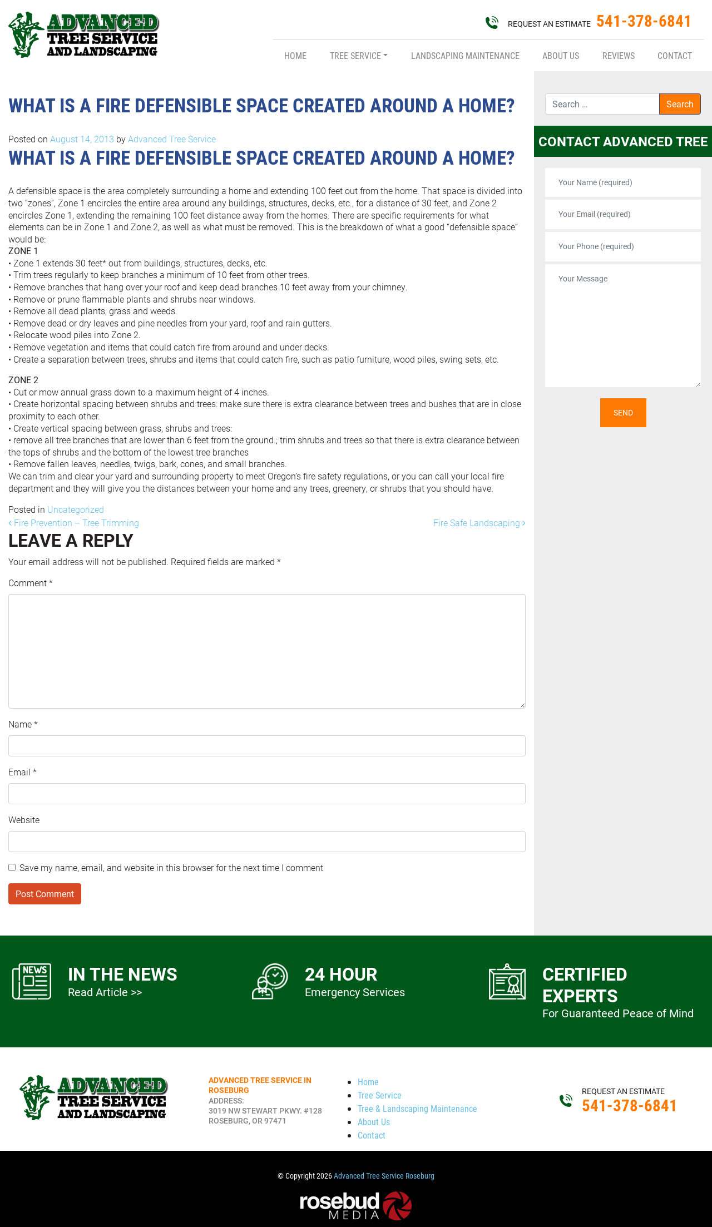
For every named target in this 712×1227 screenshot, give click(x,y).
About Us (560, 55)
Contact (674, 55)
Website (23, 819)
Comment (30, 582)
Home (295, 55)
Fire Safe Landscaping (479, 522)
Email (22, 772)
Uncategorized (75, 509)
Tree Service (355, 55)
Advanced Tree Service (171, 139)
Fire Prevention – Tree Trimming (73, 522)
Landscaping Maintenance (465, 55)
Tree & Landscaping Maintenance (417, 1108)
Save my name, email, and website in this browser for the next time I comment (171, 867)
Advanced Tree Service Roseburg (384, 1176)
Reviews (618, 55)
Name (23, 724)
